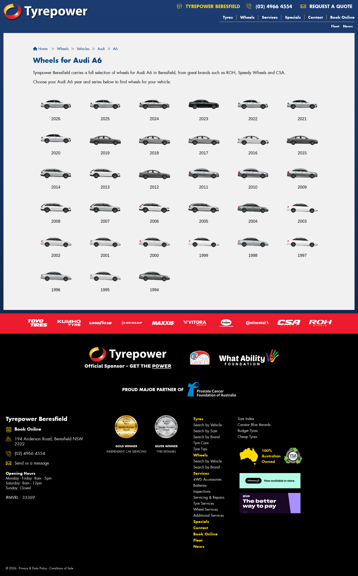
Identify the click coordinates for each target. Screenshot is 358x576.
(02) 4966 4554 (274, 6)
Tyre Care (201, 443)
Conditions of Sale (61, 568)
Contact (315, 17)
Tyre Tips (200, 449)
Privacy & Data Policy (33, 568)
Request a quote (326, 6)
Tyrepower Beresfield (208, 6)
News (348, 26)
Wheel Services (205, 509)
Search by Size (205, 431)
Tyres (228, 17)
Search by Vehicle (207, 425)
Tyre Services (203, 503)
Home (40, 48)
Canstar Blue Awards (254, 424)
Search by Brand (206, 437)
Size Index (246, 418)
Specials (293, 17)
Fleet (335, 26)
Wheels (247, 17)
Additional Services (208, 515)
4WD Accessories (207, 479)
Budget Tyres (248, 430)
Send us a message (32, 463)
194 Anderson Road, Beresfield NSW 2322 (49, 441)
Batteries (199, 485)
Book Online (342, 17)
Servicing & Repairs (208, 497)
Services (270, 17)
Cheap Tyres (247, 436)
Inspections (201, 491)
